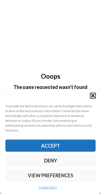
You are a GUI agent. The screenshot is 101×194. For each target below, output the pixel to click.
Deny (50, 161)
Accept (50, 146)
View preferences (50, 175)
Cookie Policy (48, 187)
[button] (93, 95)
